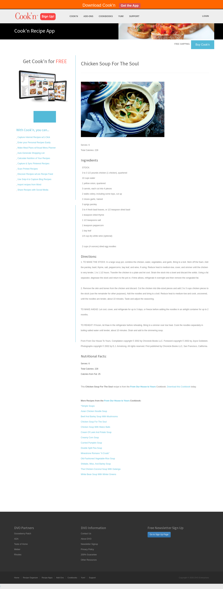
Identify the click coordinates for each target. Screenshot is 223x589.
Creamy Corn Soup (90, 437)
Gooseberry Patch (22, 533)
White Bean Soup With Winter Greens (98, 474)
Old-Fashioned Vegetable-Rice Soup (98, 458)
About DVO (86, 539)
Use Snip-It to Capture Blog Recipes (34, 179)
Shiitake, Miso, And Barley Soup (96, 464)
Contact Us (86, 533)
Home (16, 578)
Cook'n (74, 16)
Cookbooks (106, 16)
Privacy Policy (87, 549)
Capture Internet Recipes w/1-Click (33, 137)
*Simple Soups (88, 406)
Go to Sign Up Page (159, 534)
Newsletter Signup (89, 544)
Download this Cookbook (178, 386)
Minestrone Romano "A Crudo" (95, 453)
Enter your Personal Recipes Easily (34, 142)
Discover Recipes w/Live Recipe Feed (35, 174)
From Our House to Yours (117, 401)
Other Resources (89, 560)
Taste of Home (21, 544)
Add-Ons (88, 16)
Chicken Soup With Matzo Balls (95, 427)
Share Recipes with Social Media (32, 190)
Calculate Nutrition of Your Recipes (33, 158)
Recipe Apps (47, 578)
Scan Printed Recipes (27, 169)
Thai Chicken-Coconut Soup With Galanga (101, 469)
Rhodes (17, 554)
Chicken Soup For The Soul (94, 422)
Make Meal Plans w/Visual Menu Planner (36, 148)
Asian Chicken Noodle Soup (94, 411)
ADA (16, 539)
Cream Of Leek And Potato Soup (96, 432)
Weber (17, 549)
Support (134, 16)
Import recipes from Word (29, 184)
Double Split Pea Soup (91, 448)
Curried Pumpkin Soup (91, 443)
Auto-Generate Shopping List (31, 153)
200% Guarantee (89, 554)
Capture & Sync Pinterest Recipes (33, 163)
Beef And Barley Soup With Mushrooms (99, 416)
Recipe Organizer (30, 578)
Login (205, 16)
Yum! (121, 16)
